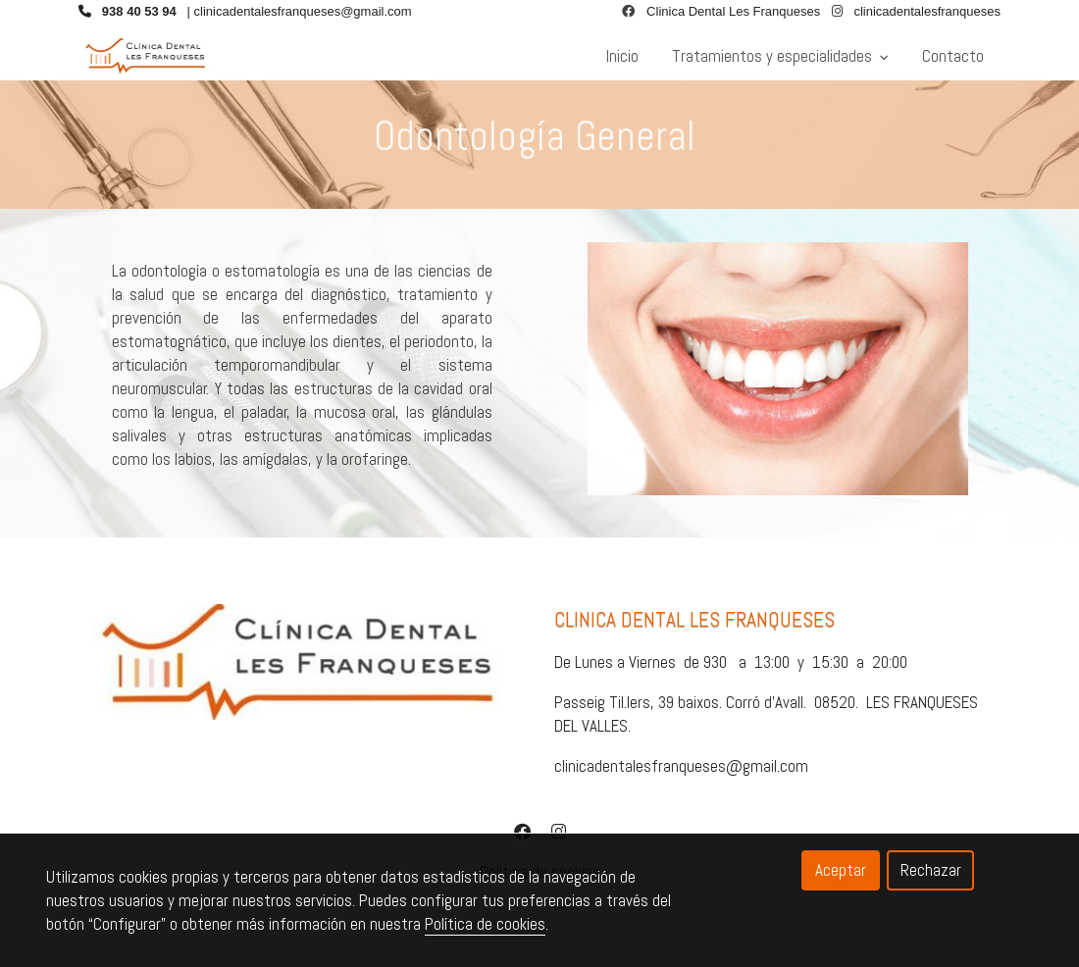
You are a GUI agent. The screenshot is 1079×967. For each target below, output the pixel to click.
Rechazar (930, 870)
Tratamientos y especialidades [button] (780, 56)
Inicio (622, 56)
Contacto (953, 56)
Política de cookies (485, 924)
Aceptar (840, 870)
